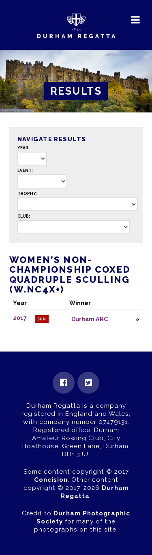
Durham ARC (89, 319)
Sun (42, 319)
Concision (51, 479)
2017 (20, 318)
